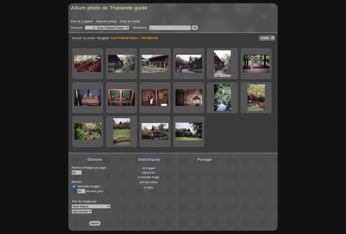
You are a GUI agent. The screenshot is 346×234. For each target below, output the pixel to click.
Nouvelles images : (89, 186)
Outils (265, 38)
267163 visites (148, 182)
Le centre (89, 38)
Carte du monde (130, 21)
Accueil (76, 38)
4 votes (148, 187)
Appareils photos (106, 21)
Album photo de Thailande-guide (109, 8)
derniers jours (94, 191)
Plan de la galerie (82, 21)
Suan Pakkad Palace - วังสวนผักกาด (134, 38)
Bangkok (103, 38)
